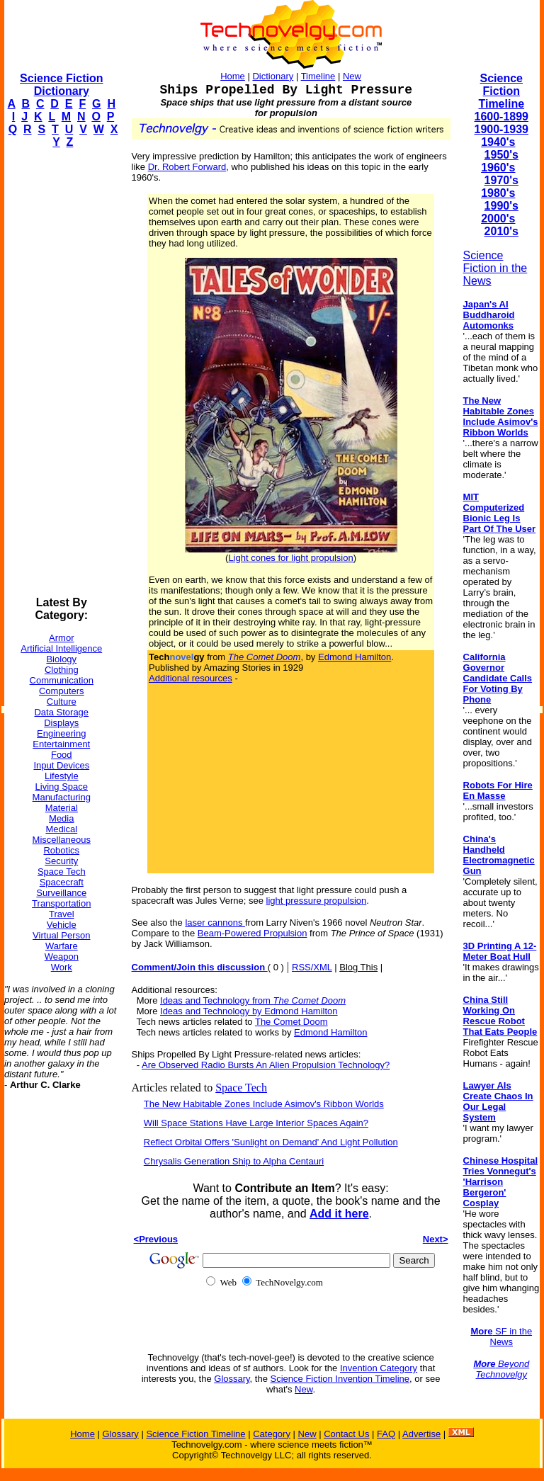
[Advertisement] (61, 372)
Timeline (318, 76)
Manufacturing (62, 797)
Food (61, 754)
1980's (498, 193)
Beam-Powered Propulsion (252, 933)
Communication (62, 680)
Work (61, 967)
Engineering (61, 733)
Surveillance (61, 892)
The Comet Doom (291, 1021)
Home (232, 76)
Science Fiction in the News (495, 268)
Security (61, 861)
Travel (61, 914)
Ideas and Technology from (253, 1000)
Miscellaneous (62, 839)
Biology (61, 659)
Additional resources (190, 678)
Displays (61, 722)
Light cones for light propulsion (290, 557)
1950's (501, 155)
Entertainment (61, 744)
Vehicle (61, 924)
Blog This (358, 967)
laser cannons (215, 922)
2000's (498, 218)
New (352, 76)
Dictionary (272, 76)
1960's (498, 167)
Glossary (231, 1378)
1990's (501, 206)
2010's (501, 231)
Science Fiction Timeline (501, 91)
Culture (61, 701)
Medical (61, 829)
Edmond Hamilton (354, 657)
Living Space (61, 786)
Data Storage (61, 712)
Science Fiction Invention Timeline (340, 1378)
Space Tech (62, 871)
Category (271, 1434)
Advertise (421, 1434)
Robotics (61, 850)
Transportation (61, 903)
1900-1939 (502, 129)
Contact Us (346, 1434)
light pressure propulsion (316, 900)
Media (61, 818)
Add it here (339, 1214)
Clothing (62, 669)
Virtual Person (61, 935)
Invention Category (378, 1368)
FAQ (386, 1434)
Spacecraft (62, 882)
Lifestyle (62, 776)
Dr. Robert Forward (187, 166)
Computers (61, 691)
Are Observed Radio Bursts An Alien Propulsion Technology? (266, 1065)
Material (61, 807)
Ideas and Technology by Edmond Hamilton (249, 1011)
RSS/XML (312, 967)
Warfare (61, 946)
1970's (501, 180)
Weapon (62, 956)
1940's (498, 142)
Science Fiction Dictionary (61, 84)
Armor (61, 637)
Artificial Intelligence (61, 648)
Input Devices (61, 765)
